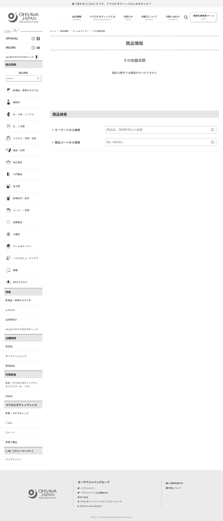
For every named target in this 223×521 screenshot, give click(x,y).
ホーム (53, 31)
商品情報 (66, 31)
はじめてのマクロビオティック (21, 329)
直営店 (8, 346)
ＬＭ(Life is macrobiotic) (93, 505)
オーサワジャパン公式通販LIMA (96, 492)
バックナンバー (13, 459)
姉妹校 (8, 396)
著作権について (176, 488)
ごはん (8, 422)
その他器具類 (105, 31)
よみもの (10, 310)
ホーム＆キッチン (84, 31)
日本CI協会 (85, 497)
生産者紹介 (11, 319)
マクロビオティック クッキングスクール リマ (103, 501)
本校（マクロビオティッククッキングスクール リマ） (21, 384)
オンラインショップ (15, 356)
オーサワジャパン (89, 488)
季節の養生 (11, 442)
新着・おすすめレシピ (17, 413)
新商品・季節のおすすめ (18, 300)
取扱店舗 (10, 365)
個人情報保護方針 (177, 483)
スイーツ (10, 432)
